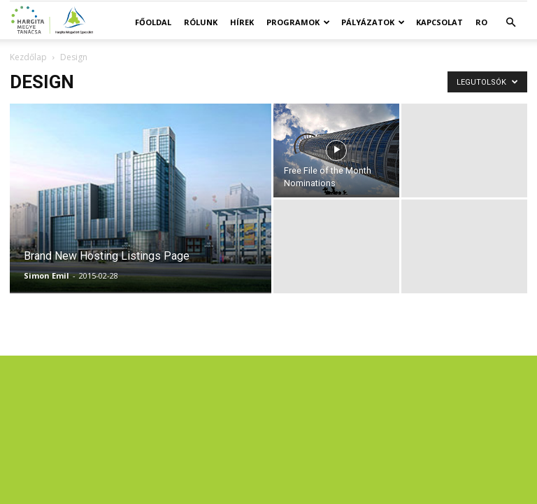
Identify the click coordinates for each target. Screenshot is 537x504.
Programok (298, 22)
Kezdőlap (28, 57)
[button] (510, 22)
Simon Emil (46, 275)
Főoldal (153, 22)
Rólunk (200, 22)
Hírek (242, 22)
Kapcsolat (439, 22)
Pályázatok (373, 22)
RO (481, 22)
